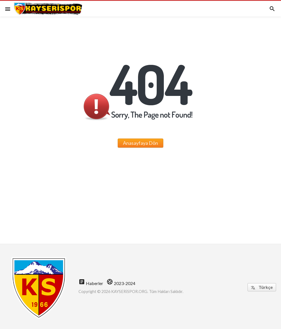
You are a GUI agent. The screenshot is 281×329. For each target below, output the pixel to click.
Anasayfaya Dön (140, 143)
